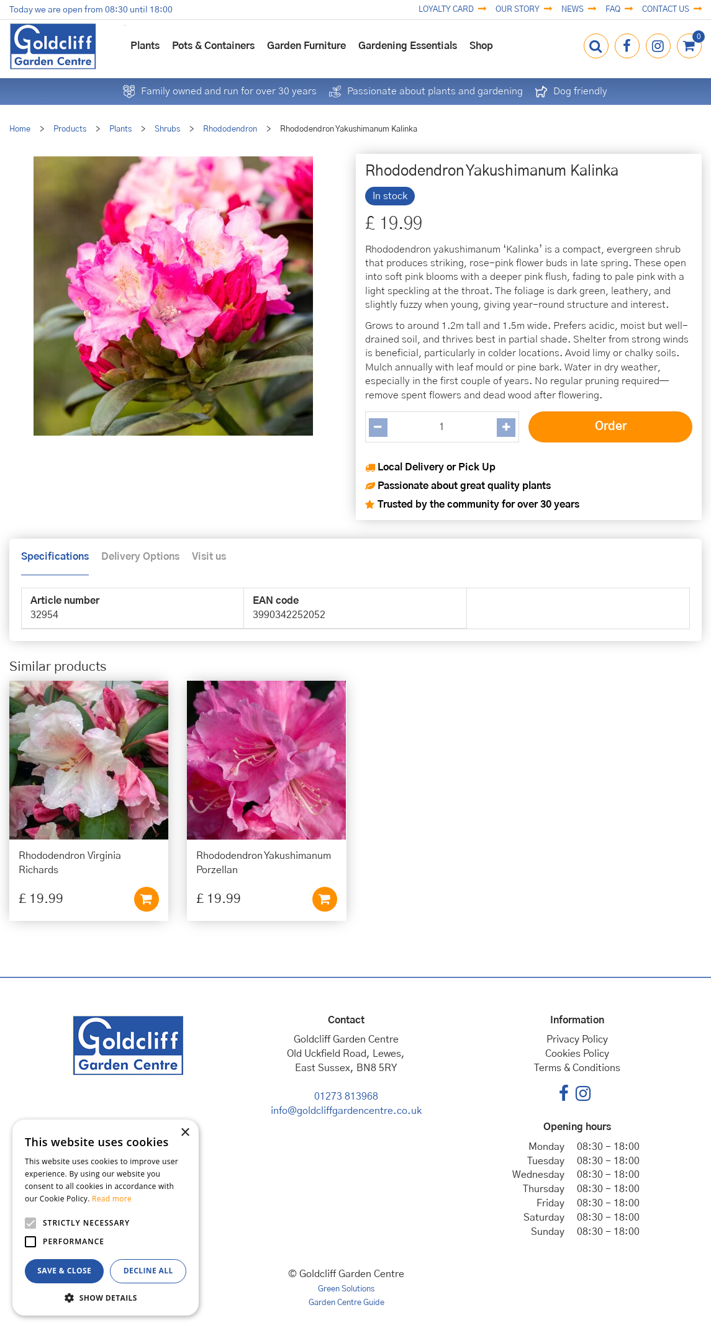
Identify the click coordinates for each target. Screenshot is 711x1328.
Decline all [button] (148, 1270)
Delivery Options (140, 557)
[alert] (105, 1217)
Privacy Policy (577, 1039)
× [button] (184, 1132)
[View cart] (689, 46)
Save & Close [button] (64, 1270)
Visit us (209, 557)
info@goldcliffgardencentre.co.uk (346, 1111)
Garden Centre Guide (346, 1303)
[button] (105, 1297)
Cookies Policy (577, 1054)
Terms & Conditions (577, 1068)
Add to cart (146, 899)
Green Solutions (346, 1289)
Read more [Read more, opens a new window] (112, 1198)
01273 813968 (346, 1096)
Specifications (55, 557)
